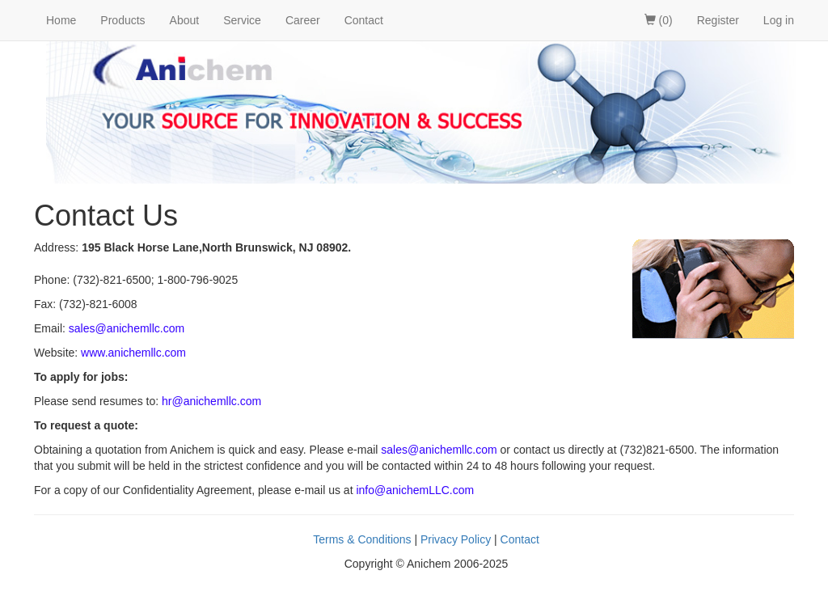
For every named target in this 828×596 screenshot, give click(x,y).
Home (61, 20)
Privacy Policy (455, 539)
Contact (363, 20)
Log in (778, 20)
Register (718, 20)
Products (122, 20)
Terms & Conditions (362, 539)
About (185, 20)
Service (242, 20)
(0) (658, 20)
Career (302, 20)
